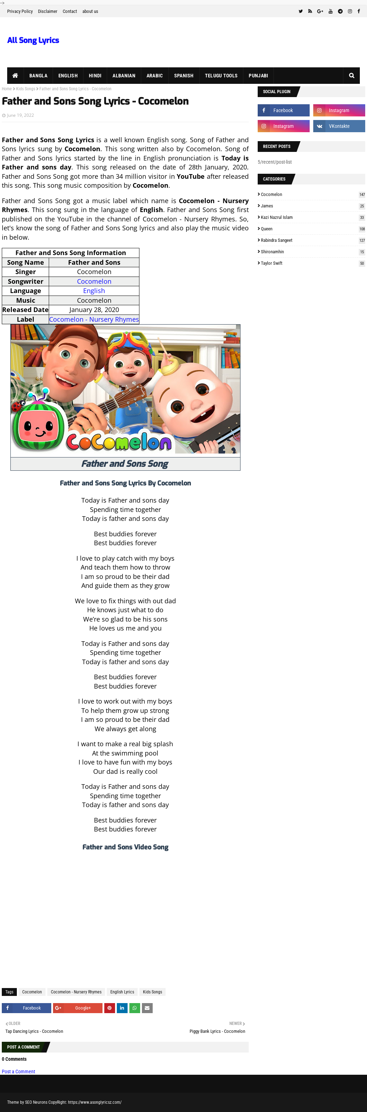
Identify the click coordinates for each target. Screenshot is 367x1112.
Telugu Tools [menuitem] (221, 75)
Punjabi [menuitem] (258, 75)
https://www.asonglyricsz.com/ (94, 1102)
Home (7, 88)
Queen (313, 228)
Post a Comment (18, 1071)
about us (90, 11)
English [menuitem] (68, 75)
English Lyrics (122, 991)
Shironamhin (313, 251)
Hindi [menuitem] (95, 75)
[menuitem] (15, 75)
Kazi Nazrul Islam (313, 217)
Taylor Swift (313, 263)
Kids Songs (25, 88)
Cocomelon (94, 281)
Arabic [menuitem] (155, 75)
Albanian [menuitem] (124, 75)
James (313, 205)
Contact (70, 11)
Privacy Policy (20, 11)
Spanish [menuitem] (184, 75)
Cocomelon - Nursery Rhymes (94, 319)
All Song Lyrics (33, 40)
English (94, 290)
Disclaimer (47, 11)
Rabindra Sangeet (313, 240)
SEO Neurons (36, 1102)
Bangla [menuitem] (38, 75)
